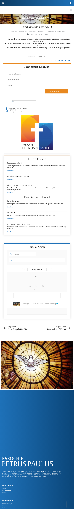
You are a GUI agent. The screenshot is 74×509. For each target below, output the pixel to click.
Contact (4, 493)
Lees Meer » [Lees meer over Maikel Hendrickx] (10, 207)
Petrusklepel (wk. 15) (14, 163)
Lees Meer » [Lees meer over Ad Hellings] (10, 219)
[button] (70, 3)
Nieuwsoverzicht (6, 491)
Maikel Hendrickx (13, 201)
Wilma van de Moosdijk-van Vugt (18, 224)
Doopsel (4, 506)
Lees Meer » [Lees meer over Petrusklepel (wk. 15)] (10, 171)
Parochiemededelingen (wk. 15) (18, 177)
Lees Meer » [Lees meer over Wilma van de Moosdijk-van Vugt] (10, 232)
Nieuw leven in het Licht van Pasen (19, 185)
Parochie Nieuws (41, 34)
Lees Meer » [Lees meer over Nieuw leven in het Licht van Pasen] (10, 193)
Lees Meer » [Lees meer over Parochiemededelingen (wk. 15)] (10, 180)
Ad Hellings (11, 213)
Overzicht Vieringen (7, 504)
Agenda (4, 489)
